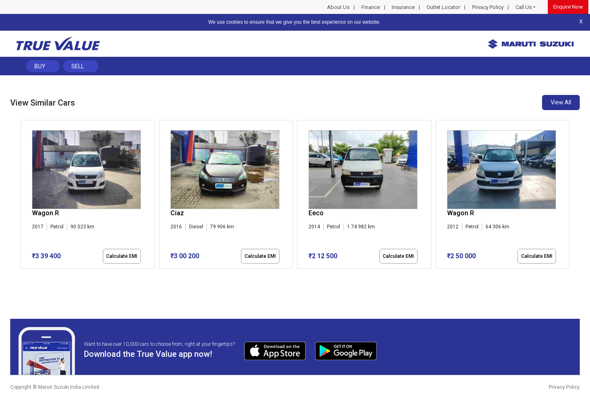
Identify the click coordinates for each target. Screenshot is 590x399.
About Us (338, 7)
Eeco (316, 213)
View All (561, 102)
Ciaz (177, 213)
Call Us (523, 7)
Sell (77, 66)
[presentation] (24, 196)
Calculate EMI (121, 256)
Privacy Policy (488, 7)
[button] (22, 275)
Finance (370, 7)
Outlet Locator (443, 7)
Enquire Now (568, 7)
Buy (39, 66)
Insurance (403, 7)
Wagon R (45, 213)
